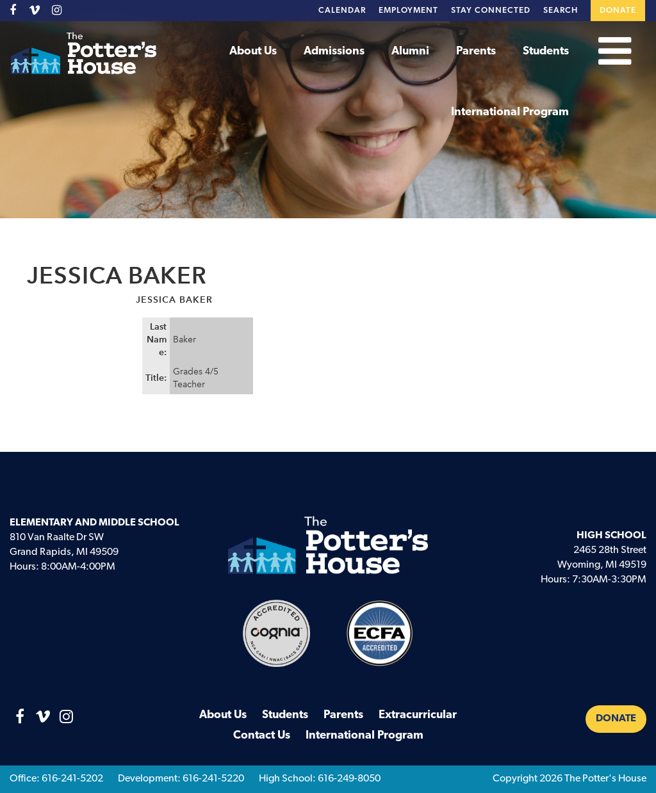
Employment (408, 10)
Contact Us (261, 736)
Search (560, 10)
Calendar (342, 10)
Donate (618, 10)
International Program (510, 112)
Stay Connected (490, 10)
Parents (476, 51)
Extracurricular (418, 715)
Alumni (410, 51)
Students (546, 51)
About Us (253, 51)
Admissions (334, 51)
